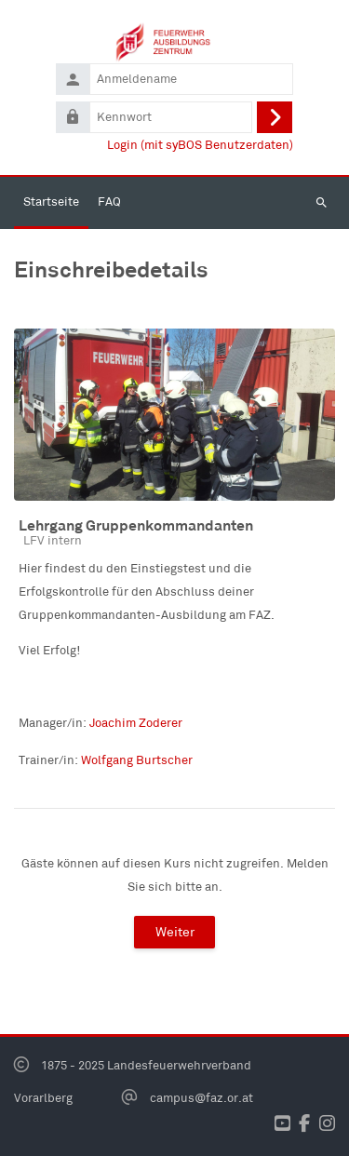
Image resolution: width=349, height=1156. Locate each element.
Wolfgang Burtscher (137, 760)
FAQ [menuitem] (109, 201)
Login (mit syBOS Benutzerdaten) (200, 145)
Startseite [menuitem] (51, 201)
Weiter (175, 931)
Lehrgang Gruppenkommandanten (136, 525)
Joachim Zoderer (135, 723)
